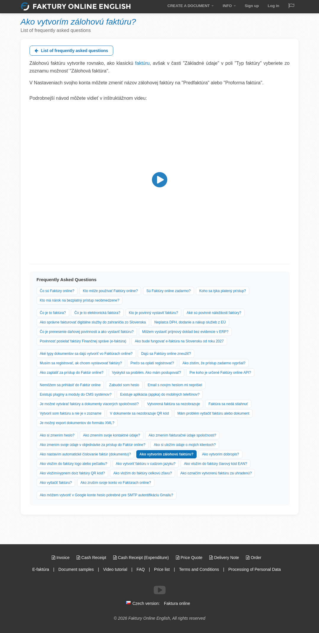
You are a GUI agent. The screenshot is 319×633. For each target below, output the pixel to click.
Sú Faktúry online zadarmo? (168, 291)
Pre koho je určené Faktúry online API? (220, 373)
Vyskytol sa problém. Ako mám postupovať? (146, 373)
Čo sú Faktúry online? (57, 291)
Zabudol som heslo (124, 385)
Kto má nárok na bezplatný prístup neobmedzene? (79, 300)
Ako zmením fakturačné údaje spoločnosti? (182, 435)
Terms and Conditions (199, 569)
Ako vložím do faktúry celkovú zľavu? (142, 473)
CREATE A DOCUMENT (190, 6)
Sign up (252, 6)
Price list (162, 569)
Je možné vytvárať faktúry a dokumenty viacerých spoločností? (89, 404)
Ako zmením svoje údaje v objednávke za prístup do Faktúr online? (92, 445)
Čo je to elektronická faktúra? (97, 313)
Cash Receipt (92, 557)
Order (253, 557)
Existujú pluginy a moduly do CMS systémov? (76, 394)
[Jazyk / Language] (291, 6)
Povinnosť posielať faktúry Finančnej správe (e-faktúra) (83, 341)
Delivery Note (224, 557)
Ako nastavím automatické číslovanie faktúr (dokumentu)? (85, 454)
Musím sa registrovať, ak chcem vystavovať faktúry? (81, 363)
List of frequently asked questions (71, 50)
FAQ (141, 569)
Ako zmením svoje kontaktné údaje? (111, 435)
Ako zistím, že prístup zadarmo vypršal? (213, 363)
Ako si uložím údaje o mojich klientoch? (185, 445)
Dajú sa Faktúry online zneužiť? (166, 354)
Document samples (76, 569)
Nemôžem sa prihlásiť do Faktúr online (70, 385)
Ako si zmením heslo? (57, 435)
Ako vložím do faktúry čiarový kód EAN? (215, 464)
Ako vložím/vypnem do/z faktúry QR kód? (72, 473)
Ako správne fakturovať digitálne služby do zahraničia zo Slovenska (93, 322)
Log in (273, 6)
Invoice (61, 557)
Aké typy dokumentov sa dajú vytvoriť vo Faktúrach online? (86, 354)
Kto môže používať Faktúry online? (110, 291)
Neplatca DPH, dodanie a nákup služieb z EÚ (190, 322)
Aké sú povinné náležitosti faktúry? (214, 313)
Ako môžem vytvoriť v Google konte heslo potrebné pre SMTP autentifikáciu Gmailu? (106, 495)
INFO (229, 6)
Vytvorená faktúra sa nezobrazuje (173, 404)
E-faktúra (40, 569)
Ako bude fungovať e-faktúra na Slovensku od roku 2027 (179, 341)
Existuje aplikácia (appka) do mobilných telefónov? (160, 394)
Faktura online (177, 603)
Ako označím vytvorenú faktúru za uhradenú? (216, 473)
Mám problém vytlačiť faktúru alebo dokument (213, 413)
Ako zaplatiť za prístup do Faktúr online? (71, 373)
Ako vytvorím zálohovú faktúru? (167, 454)
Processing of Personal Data (254, 569)
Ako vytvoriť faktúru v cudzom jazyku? (146, 464)
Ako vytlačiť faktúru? (56, 483)
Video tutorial (115, 569)
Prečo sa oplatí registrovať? (152, 363)
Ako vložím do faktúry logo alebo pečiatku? (73, 464)
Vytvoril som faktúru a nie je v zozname (70, 413)
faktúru (142, 63)
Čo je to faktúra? (53, 313)
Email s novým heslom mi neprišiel (175, 385)
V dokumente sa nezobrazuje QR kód (139, 413)
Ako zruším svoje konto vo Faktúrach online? (115, 483)
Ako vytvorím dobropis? (220, 454)
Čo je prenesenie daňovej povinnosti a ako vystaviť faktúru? (87, 332)
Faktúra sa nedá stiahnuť (228, 404)
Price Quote (190, 557)
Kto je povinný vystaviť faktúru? (153, 313)
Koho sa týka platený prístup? (222, 291)
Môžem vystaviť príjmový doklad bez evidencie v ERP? (185, 332)
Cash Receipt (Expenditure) (141, 557)
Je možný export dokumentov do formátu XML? (77, 423)
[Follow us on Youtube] (160, 590)
